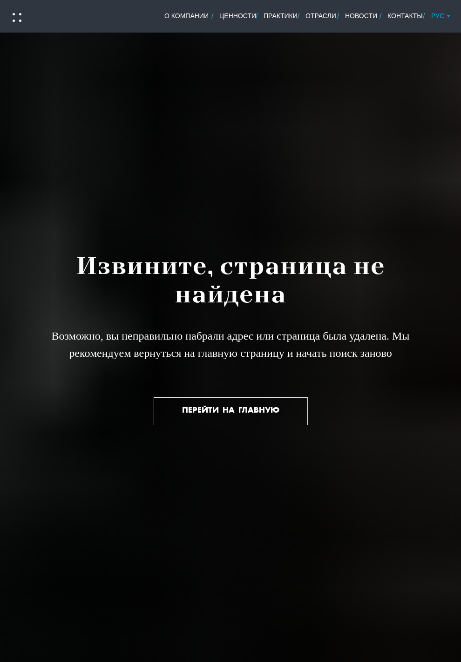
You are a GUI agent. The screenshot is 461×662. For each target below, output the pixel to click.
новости (361, 16)
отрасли (320, 16)
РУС (437, 16)
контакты (405, 16)
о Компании (186, 16)
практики (281, 16)
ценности (237, 16)
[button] (16, 17)
